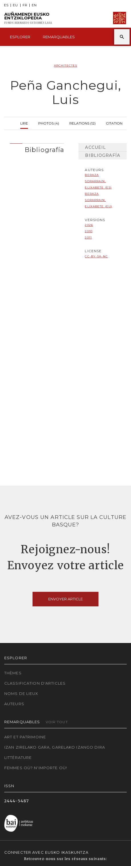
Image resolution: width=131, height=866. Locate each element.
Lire (24, 123)
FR (25, 5)
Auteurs (14, 703)
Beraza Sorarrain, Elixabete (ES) (98, 181)
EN (34, 5)
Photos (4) (48, 123)
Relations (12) (82, 123)
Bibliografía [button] (44, 149)
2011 (88, 237)
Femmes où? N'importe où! (35, 767)
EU (15, 5)
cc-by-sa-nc (96, 256)
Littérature (18, 757)
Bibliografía (102, 155)
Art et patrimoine (25, 737)
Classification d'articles (35, 683)
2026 (89, 225)
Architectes (65, 65)
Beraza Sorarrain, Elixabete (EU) (98, 200)
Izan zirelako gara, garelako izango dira (54, 747)
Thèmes (13, 673)
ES (6, 5)
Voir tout (57, 722)
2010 (88, 231)
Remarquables (59, 37)
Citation (114, 123)
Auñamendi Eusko (28, 18)
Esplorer (20, 37)
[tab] (37, 148)
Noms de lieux (21, 693)
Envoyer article (65, 599)
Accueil (95, 147)
